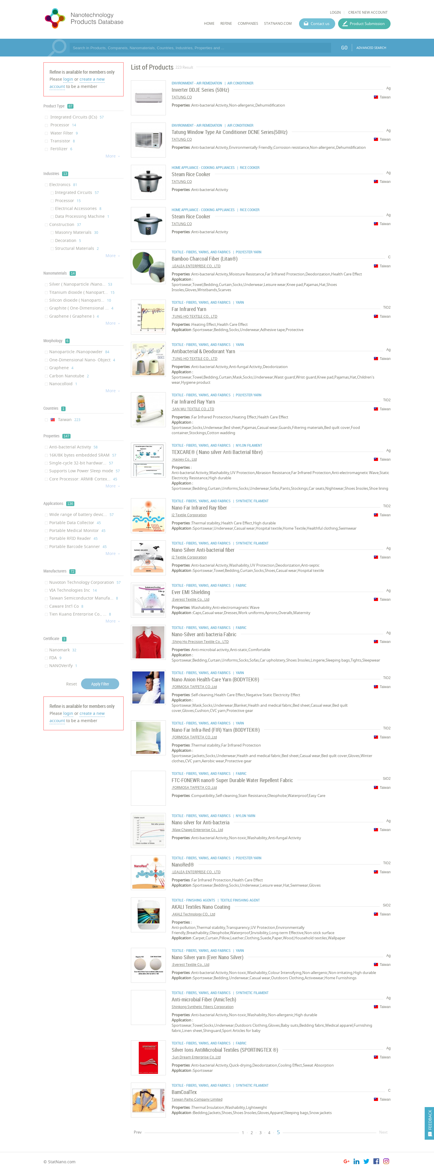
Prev (138, 1132)
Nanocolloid (63, 383)
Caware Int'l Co (66, 606)
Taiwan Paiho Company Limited (197, 1099)
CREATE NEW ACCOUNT (368, 12)
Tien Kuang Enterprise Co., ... (80, 614)
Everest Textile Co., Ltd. (190, 599)
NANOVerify (63, 665)
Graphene (61, 367)
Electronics (63, 184)
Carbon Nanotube (69, 376)
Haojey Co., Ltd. (184, 459)
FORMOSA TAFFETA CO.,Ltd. (194, 686)
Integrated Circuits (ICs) (76, 117)
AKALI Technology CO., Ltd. (193, 914)
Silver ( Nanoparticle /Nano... (80, 284)
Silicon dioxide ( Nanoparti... (80, 300)
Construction (65, 224)
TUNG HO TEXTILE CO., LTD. (194, 316)
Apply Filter (100, 684)
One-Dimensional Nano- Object (82, 360)
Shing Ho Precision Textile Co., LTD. (200, 641)
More (113, 156)
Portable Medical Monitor (77, 530)
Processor (62, 125)
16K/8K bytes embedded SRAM (82, 455)
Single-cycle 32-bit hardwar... (81, 463)
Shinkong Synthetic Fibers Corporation (202, 1006)
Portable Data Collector (75, 522)
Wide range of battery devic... (81, 514)
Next (383, 1132)
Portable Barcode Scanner (78, 546)
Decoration (68, 240)
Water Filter (63, 133)
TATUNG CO (182, 97)
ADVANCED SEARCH (371, 47)
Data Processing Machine (82, 216)
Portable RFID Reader (73, 538)
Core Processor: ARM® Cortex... (83, 479)
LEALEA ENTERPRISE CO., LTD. (196, 266)
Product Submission (367, 23)
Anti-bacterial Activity (73, 447)
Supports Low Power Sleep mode (84, 470)
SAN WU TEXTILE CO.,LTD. (193, 408)
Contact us (320, 23)
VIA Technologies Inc (73, 590)
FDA (55, 657)
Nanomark (62, 650)
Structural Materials (77, 248)
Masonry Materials (76, 232)
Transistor (62, 141)
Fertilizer (60, 148)
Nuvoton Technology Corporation (85, 582)
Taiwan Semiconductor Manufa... (83, 598)
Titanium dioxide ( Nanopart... (82, 292)
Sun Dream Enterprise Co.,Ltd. (196, 1057)
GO (344, 47)
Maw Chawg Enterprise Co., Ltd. (197, 829)
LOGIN (335, 12)
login (68, 79)
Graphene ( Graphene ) (74, 316)
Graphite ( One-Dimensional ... (81, 308)
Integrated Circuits (77, 192)
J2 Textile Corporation (189, 514)
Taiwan (64, 419)
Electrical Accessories (78, 208)
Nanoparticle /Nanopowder (79, 351)
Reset (71, 684)
